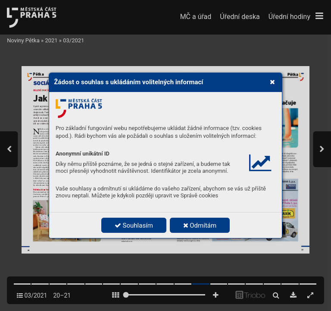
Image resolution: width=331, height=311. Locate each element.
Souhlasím (134, 225)
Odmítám (200, 225)
